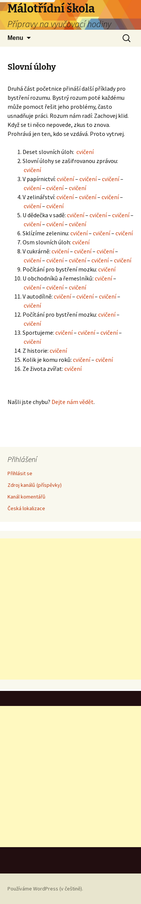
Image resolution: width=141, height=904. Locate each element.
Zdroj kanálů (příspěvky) (35, 485)
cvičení (85, 151)
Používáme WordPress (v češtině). (45, 888)
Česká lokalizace (26, 508)
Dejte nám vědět (73, 402)
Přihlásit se (20, 473)
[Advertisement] (70, 609)
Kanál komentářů (26, 496)
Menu (15, 38)
